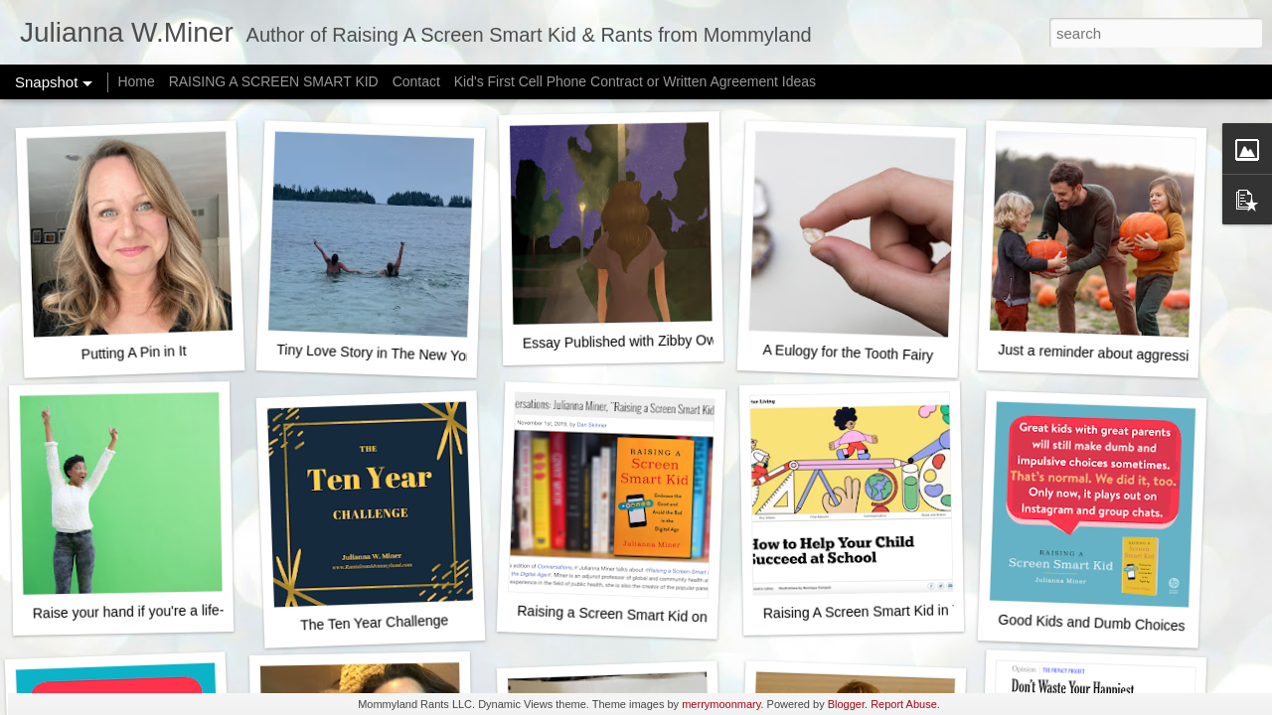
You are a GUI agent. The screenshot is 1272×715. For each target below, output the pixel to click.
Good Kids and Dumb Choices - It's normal (1129, 624)
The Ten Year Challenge (374, 622)
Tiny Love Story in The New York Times (397, 353)
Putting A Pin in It (133, 352)
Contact (416, 81)
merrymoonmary (721, 704)
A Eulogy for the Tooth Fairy (847, 352)
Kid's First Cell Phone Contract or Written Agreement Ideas (635, 81)
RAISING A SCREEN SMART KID (274, 81)
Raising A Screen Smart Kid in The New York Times (921, 611)
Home (135, 81)
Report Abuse (904, 704)
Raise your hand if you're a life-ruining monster (176, 611)
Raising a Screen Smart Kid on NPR (628, 615)
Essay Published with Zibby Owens (631, 342)
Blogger (846, 704)
